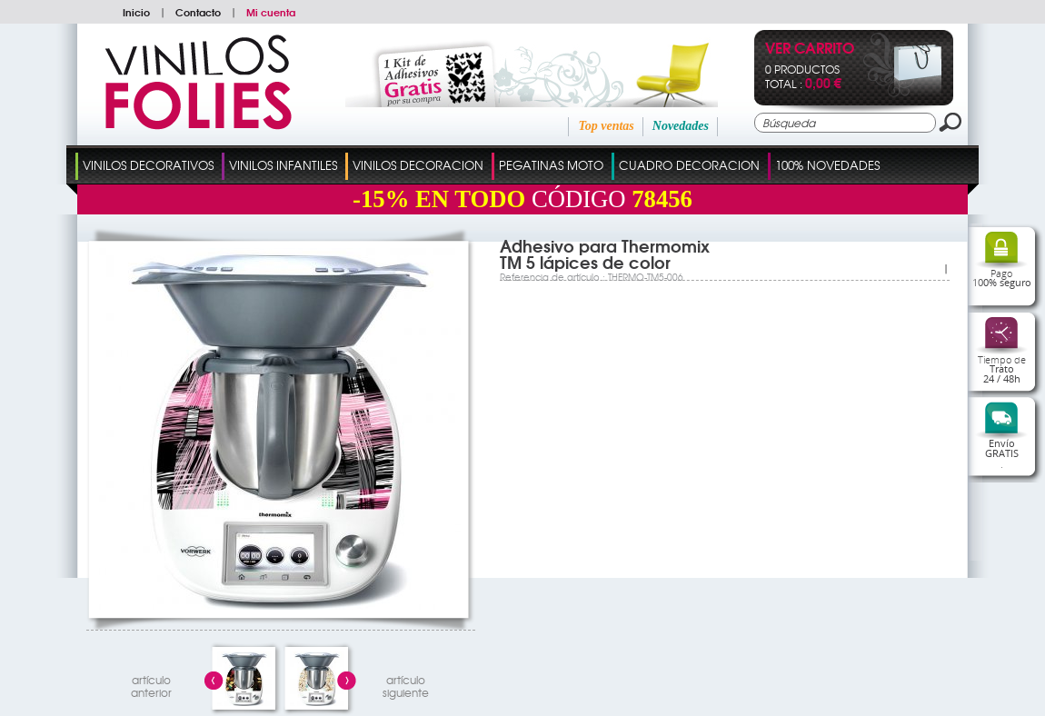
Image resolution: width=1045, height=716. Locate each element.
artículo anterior (151, 683)
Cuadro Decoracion (689, 165)
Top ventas (605, 126)
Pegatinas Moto (551, 165)
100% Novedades (827, 165)
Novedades (680, 126)
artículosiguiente (406, 683)
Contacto (198, 12)
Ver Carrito (809, 49)
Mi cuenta (270, 12)
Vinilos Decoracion (418, 165)
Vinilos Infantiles (283, 165)
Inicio (136, 12)
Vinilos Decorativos (148, 165)
